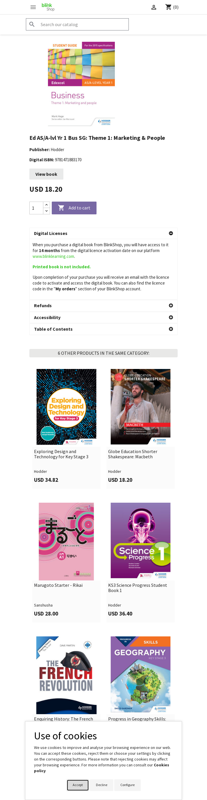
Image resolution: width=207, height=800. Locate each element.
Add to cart (74, 208)
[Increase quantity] (46, 205)
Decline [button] (101, 785)
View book (46, 174)
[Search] (77, 24)
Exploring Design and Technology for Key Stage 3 (61, 393)
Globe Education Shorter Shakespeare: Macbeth (132, 393)
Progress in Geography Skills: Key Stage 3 (137, 661)
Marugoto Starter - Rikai (58, 524)
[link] (66, 368)
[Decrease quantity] (46, 211)
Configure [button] (127, 785)
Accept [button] (78, 785)
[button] (103, 233)
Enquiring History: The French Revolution (63, 661)
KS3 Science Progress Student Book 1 (137, 527)
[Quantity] (36, 208)
